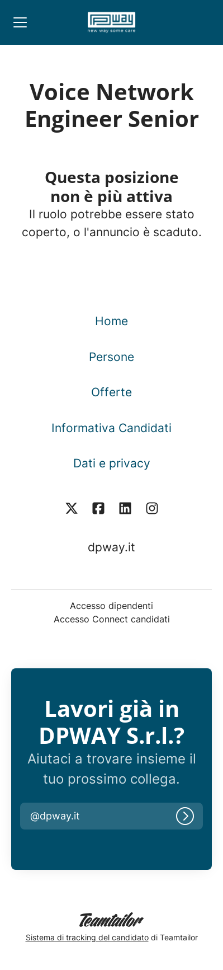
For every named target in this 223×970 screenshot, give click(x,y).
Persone (111, 357)
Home (111, 321)
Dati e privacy (111, 463)
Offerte (111, 392)
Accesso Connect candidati (112, 619)
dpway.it (111, 547)
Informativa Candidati (111, 428)
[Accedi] (185, 816)
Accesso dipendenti (111, 605)
